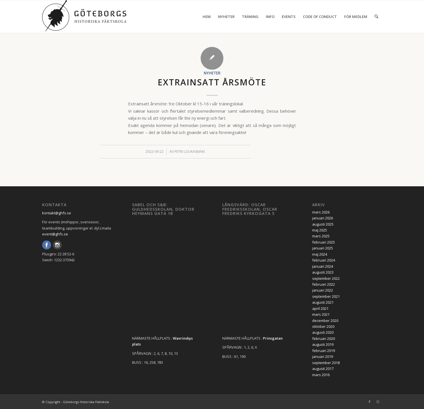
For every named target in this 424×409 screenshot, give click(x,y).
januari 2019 (322, 356)
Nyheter (212, 73)
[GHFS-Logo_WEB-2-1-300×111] (84, 16)
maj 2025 (319, 230)
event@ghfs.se (55, 234)
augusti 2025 (323, 224)
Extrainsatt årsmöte (212, 82)
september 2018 (326, 362)
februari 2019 (323, 350)
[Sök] (376, 16)
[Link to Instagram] (378, 401)
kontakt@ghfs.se (56, 212)
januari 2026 (322, 218)
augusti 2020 (323, 332)
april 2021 (320, 308)
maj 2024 (319, 254)
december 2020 (325, 320)
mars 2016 (321, 374)
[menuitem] (206, 16)
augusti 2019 (323, 344)
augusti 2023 (323, 272)
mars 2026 (321, 212)
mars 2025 (321, 235)
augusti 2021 (323, 302)
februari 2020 (323, 338)
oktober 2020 (323, 326)
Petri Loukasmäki (189, 151)
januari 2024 (322, 266)
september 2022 (326, 278)
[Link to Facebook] (369, 401)
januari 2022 (322, 290)
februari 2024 (323, 260)
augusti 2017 (323, 368)
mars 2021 (321, 314)
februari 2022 (323, 284)
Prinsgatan (273, 338)
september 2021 (326, 296)
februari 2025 (323, 242)
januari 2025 (322, 248)
